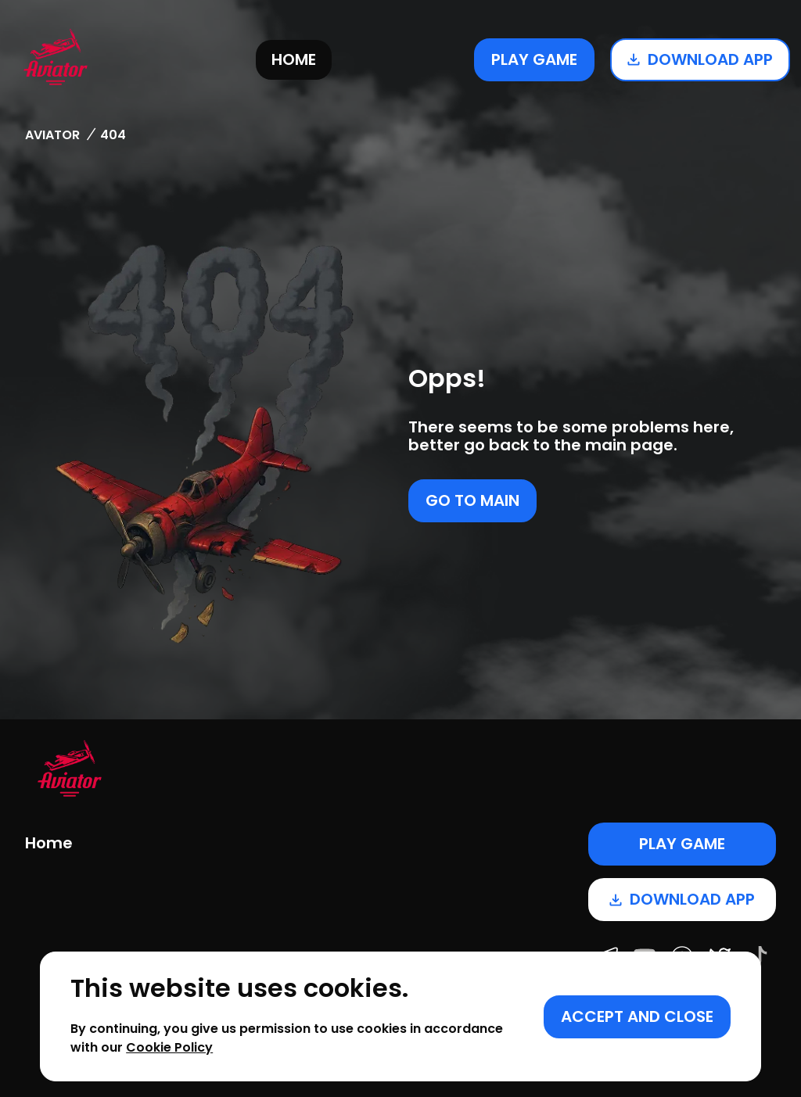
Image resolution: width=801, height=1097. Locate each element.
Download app (700, 59)
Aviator (52, 135)
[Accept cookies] (637, 1016)
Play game (534, 59)
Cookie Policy (169, 1047)
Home (293, 59)
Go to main (472, 500)
